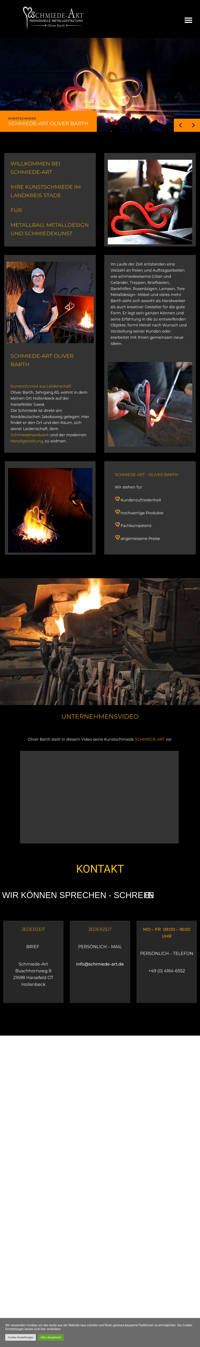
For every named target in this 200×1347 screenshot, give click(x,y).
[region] (100, 85)
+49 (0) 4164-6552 (166, 970)
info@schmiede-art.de (100, 964)
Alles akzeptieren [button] (51, 1337)
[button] (188, 20)
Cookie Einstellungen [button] (20, 1337)
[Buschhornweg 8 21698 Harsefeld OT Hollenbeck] (100, 1078)
